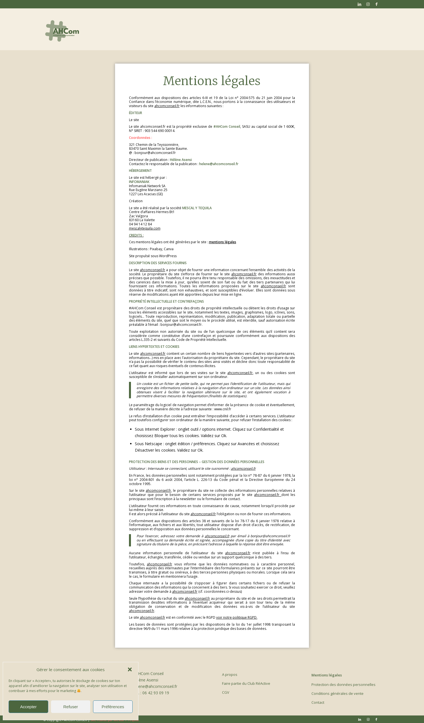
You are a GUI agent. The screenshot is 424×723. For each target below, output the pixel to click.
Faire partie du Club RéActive (246, 683)
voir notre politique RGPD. (236, 617)
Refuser (70, 706)
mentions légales (222, 242)
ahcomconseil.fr (167, 105)
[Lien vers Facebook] (376, 4)
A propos (229, 674)
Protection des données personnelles (343, 684)
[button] (130, 669)
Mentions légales (326, 675)
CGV (225, 692)
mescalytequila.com (144, 228)
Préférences (113, 706)
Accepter (28, 706)
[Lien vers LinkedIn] (359, 4)
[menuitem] (267, 29)
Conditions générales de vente (337, 693)
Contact (317, 702)
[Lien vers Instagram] (368, 4)
